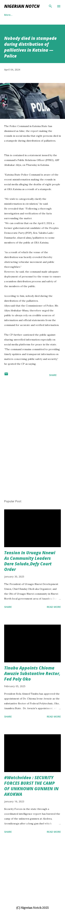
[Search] (50, 6)
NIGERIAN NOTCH (22, 6)
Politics (8, 14)
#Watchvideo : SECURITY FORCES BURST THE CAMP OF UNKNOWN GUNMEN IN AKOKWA (31, 786)
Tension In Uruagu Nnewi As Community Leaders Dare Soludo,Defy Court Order (29, 561)
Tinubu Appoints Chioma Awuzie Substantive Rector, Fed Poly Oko (32, 673)
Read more (54, 606)
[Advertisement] (14, 441)
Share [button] (53, 375)
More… (26, 14)
